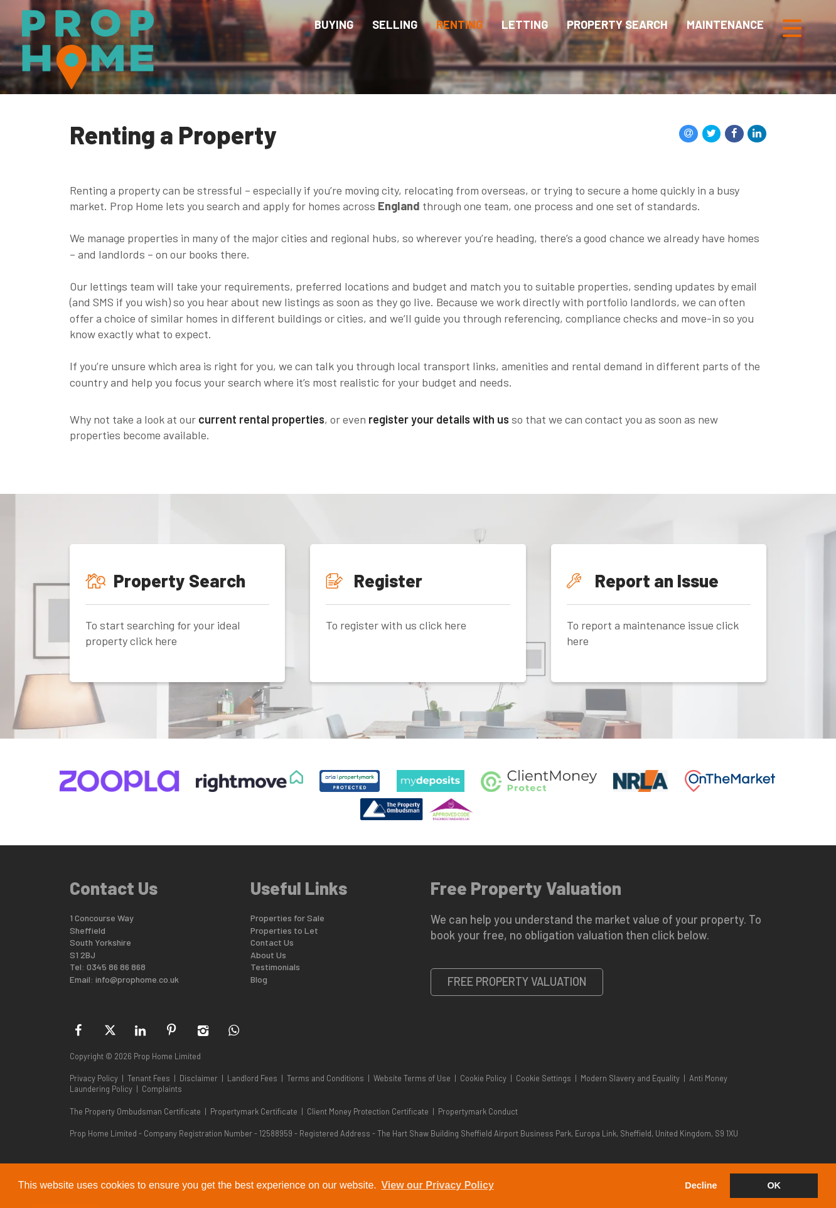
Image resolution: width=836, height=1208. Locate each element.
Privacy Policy (94, 1078)
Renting (459, 28)
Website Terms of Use (412, 1078)
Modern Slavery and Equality (630, 1078)
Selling (394, 28)
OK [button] (774, 1185)
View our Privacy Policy (437, 1185)
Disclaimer (199, 1078)
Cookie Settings (543, 1078)
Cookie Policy (483, 1078)
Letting (524, 28)
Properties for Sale (287, 917)
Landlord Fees (252, 1078)
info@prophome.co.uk (137, 979)
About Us (268, 954)
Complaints (162, 1089)
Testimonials (275, 966)
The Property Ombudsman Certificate (135, 1111)
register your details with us (438, 419)
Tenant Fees (148, 1078)
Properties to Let (284, 930)
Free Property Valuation (517, 981)
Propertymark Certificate (253, 1111)
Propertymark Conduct (478, 1111)
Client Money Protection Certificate (368, 1111)
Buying (333, 28)
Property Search (617, 28)
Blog (258, 979)
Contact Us (272, 942)
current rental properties (261, 419)
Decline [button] (701, 1185)
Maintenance (725, 28)
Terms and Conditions (325, 1078)
